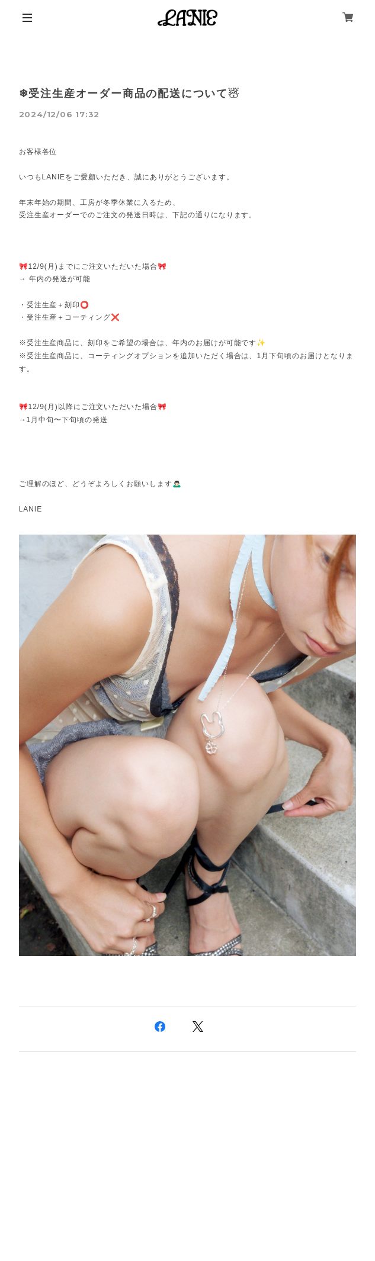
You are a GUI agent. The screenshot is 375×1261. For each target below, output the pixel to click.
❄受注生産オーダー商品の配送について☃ (129, 93)
